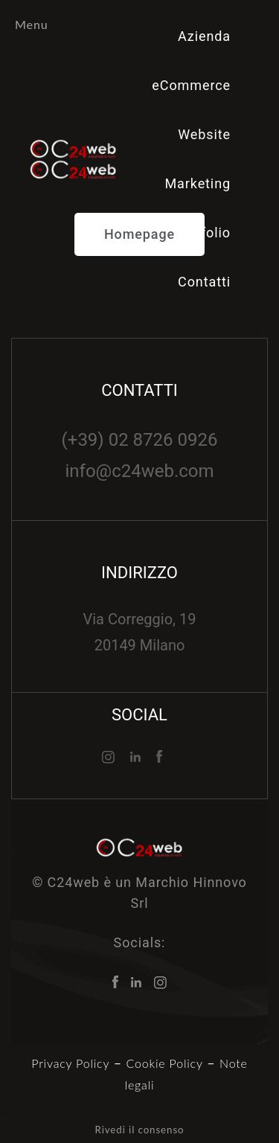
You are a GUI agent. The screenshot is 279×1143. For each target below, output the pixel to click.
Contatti (204, 281)
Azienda (204, 36)
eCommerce (191, 85)
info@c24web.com (139, 471)
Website (204, 134)
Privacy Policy (70, 1063)
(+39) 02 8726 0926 (140, 439)
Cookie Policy (164, 1063)
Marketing (197, 183)
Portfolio (202, 232)
